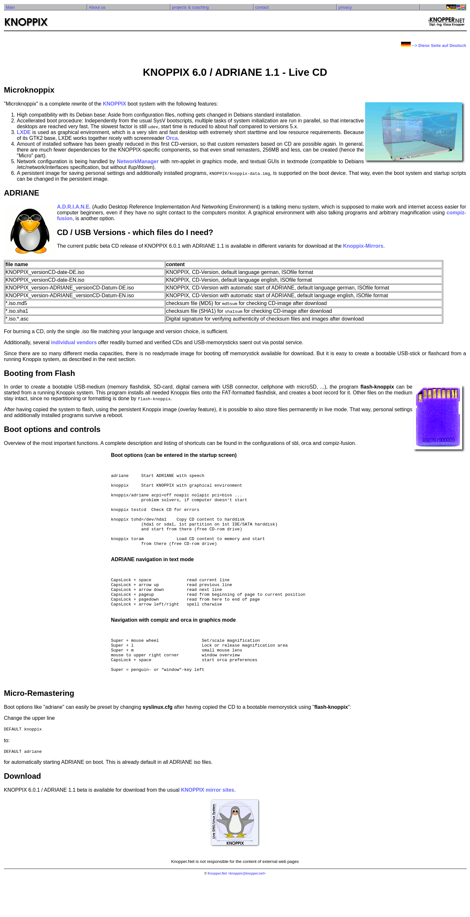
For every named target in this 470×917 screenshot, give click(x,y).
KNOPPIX (114, 104)
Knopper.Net (217, 911)
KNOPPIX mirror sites (207, 828)
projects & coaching (190, 7)
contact (262, 7)
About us (97, 7)
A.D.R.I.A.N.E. (74, 206)
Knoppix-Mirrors (363, 246)
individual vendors (74, 342)
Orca (172, 138)
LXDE (24, 132)
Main (10, 7)
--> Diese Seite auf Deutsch (433, 45)
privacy (345, 7)
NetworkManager (138, 161)
